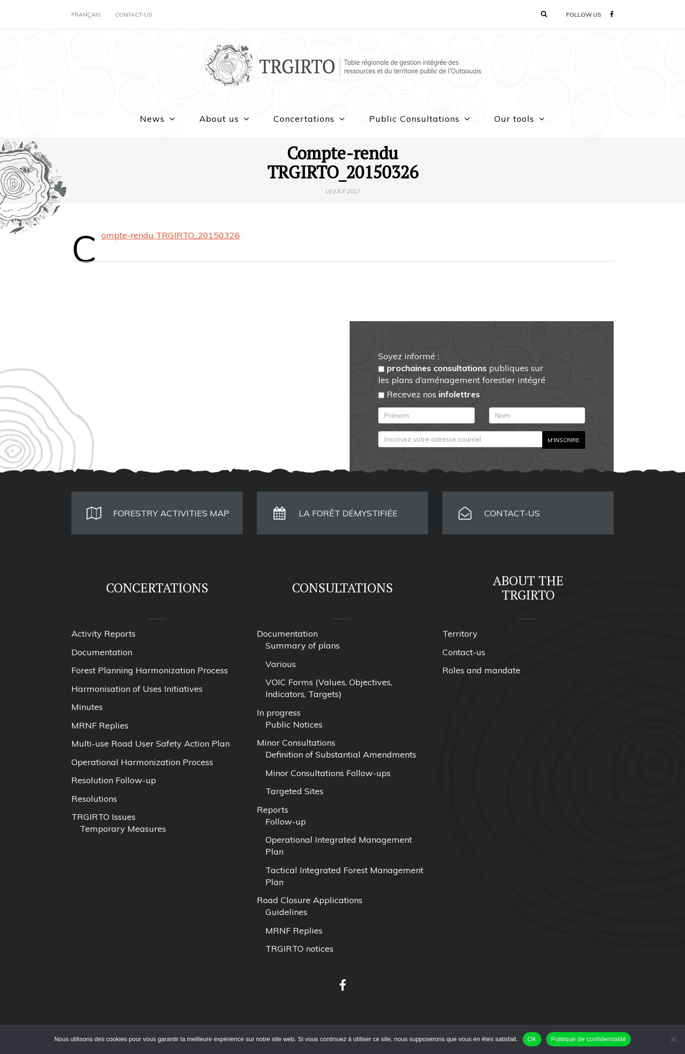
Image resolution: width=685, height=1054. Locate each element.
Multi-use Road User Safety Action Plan (150, 743)
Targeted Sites (294, 791)
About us (219, 118)
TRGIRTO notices (299, 948)
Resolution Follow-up (113, 780)
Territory (460, 633)
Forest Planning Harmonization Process (149, 670)
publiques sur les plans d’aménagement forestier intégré (462, 374)
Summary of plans (302, 645)
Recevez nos (429, 394)
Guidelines (286, 911)
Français (86, 14)
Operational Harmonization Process (142, 762)
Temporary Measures (123, 828)
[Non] (673, 1039)
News (152, 118)
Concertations (304, 118)
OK (532, 1039)
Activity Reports (103, 633)
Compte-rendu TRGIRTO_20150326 (170, 235)
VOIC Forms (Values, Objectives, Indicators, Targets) (328, 688)
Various (280, 664)
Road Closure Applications (309, 900)
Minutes (87, 706)
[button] (544, 14)
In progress (279, 712)
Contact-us (133, 14)
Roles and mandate (481, 670)
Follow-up (285, 821)
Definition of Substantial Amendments (340, 754)
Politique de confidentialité (588, 1039)
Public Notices (294, 724)
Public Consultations (414, 118)
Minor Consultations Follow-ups (328, 773)
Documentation (101, 652)
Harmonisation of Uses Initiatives (137, 688)
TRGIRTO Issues (103, 816)
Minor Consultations (296, 742)
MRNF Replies (99, 725)
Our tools (514, 118)
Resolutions (94, 798)
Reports (272, 809)
